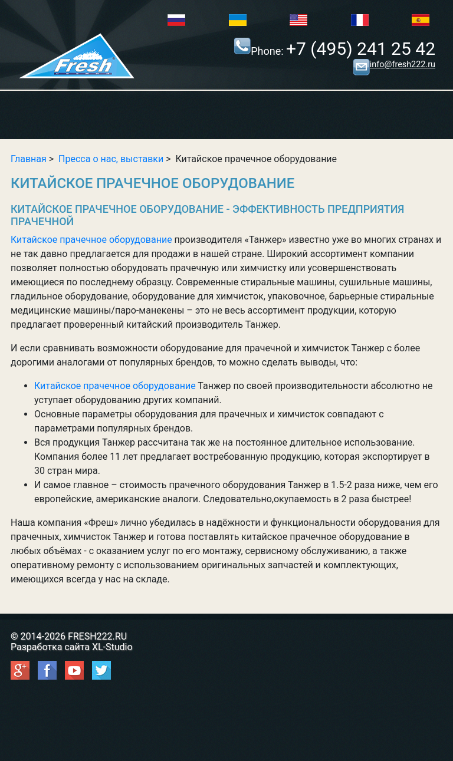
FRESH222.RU (97, 636)
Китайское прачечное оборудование (91, 239)
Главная (29, 158)
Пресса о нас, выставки (110, 158)
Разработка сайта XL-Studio (72, 647)
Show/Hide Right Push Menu (226, 116)
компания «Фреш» (78, 522)
